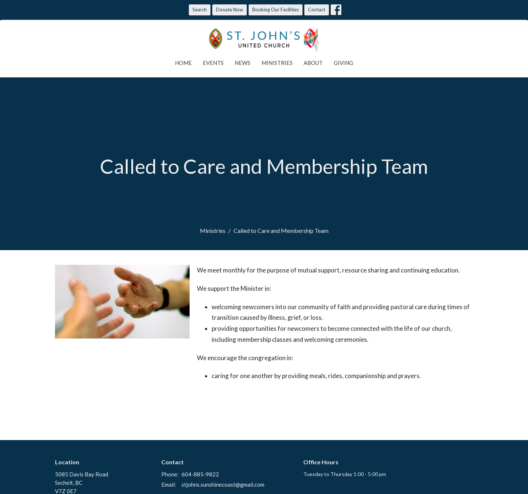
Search (199, 9)
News (242, 62)
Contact (316, 9)
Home (183, 62)
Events (213, 62)
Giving (343, 62)
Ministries (277, 62)
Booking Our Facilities (275, 9)
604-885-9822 (200, 474)
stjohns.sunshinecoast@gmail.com (223, 484)
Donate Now (229, 9)
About (313, 62)
